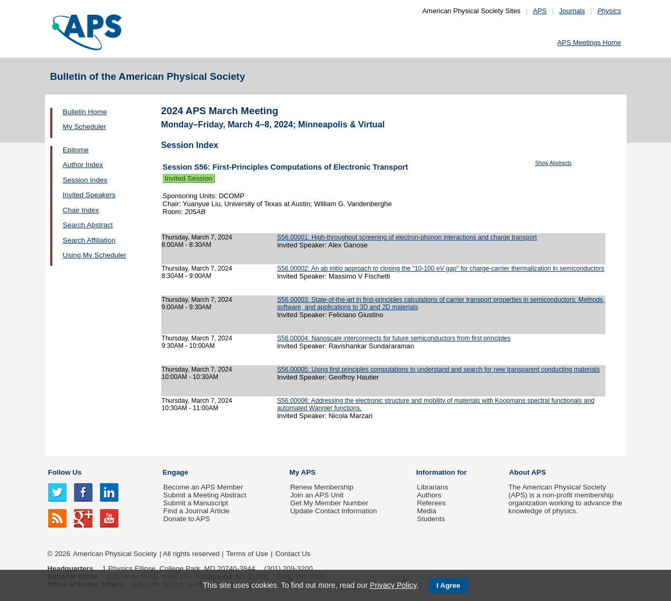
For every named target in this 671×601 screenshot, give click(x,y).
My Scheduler (84, 127)
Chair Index (81, 210)
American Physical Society (115, 554)
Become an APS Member (203, 487)
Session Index (85, 180)
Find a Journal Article (196, 511)
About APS (527, 472)
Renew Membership (322, 487)
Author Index (83, 165)
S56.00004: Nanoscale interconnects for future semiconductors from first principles (394, 338)
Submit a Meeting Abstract (204, 495)
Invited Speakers (89, 195)
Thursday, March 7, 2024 (197, 237)
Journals (572, 11)
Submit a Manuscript (195, 503)
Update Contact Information (333, 511)
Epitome (76, 150)
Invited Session (189, 178)
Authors (429, 495)
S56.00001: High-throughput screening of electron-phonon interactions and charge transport (407, 237)
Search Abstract (88, 225)
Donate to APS (186, 519)
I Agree (449, 585)
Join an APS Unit (317, 495)
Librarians (432, 487)
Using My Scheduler (94, 255)
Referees (431, 503)
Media (426, 511)
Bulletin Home (85, 112)
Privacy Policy (393, 585)
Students (431, 519)
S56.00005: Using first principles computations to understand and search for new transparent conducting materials (438, 369)
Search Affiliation (89, 240)
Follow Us (64, 472)
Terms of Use (247, 554)
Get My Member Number (329, 503)
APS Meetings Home (589, 43)
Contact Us (292, 554)
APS (540, 11)
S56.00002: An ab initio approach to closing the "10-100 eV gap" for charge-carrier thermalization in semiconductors (440, 268)
